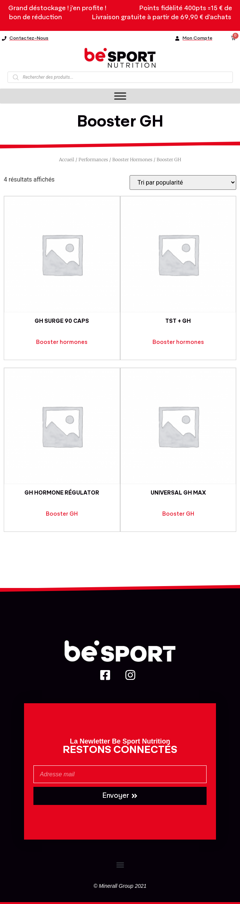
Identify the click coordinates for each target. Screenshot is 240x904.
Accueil (66, 159)
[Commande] (183, 182)
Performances (93, 159)
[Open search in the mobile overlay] (120, 77)
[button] (120, 864)
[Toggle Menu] (120, 96)
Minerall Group (116, 886)
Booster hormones (132, 159)
